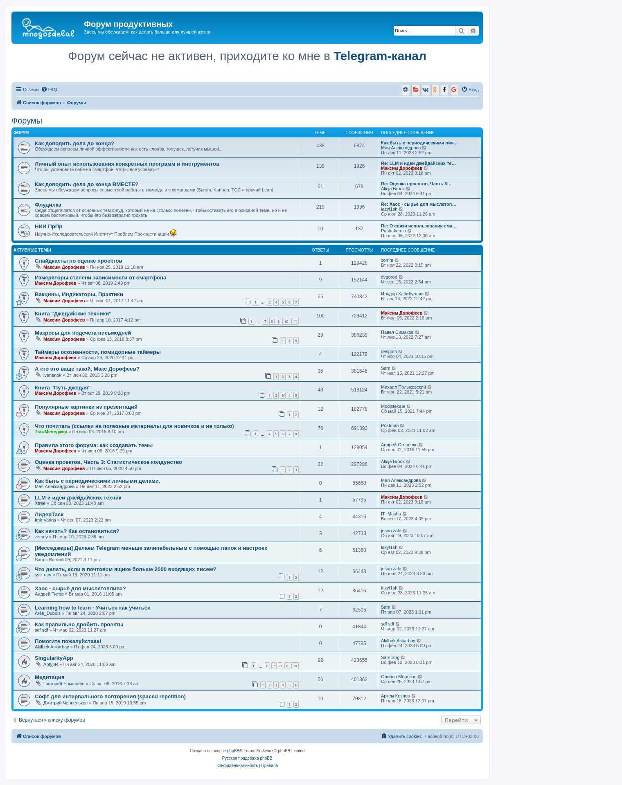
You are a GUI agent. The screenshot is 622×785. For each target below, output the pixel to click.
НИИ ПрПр (48, 226)
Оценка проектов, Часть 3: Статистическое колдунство (108, 462)
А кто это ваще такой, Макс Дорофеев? (87, 369)
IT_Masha (391, 513)
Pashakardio (393, 230)
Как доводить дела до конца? (74, 143)
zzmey (41, 536)
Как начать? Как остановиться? (77, 531)
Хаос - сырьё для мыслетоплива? (80, 588)
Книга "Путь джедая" (63, 388)
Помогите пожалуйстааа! (68, 641)
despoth (389, 351)
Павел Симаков (397, 332)
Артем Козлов (395, 695)
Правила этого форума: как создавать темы (94, 445)
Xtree (40, 503)
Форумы (26, 120)
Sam (385, 368)
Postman (390, 425)
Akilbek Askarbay (52, 646)
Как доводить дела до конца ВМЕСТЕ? (86, 184)
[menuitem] (49, 89)
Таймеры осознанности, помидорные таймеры (98, 352)
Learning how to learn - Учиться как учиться (93, 608)
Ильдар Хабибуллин (402, 293)
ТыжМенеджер (51, 431)
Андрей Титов (49, 594)
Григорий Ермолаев (63, 683)
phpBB (233, 751)
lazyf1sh (389, 209)
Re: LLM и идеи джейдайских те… (418, 163)
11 (295, 321)
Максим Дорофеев (401, 168)
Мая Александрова (401, 147)
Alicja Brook (393, 188)
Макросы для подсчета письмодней (83, 333)
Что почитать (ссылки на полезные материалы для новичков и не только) (134, 426)
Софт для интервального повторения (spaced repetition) (110, 696)
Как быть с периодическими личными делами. (97, 481)
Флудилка (48, 205)
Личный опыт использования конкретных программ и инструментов (127, 164)
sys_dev (43, 574)
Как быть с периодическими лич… (419, 142)
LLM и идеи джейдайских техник (78, 498)
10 (286, 321)
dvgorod (389, 276)
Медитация (50, 677)
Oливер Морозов (399, 676)
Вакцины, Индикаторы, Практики (79, 294)
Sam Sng (390, 657)
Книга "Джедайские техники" (73, 313)
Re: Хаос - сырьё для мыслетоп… (418, 204)
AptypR (50, 664)
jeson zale (391, 530)
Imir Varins (45, 519)
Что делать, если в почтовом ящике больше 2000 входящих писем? (125, 569)
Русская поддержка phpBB (247, 758)
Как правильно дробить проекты (79, 624)
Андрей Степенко (399, 444)
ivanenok (52, 375)
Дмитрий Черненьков (65, 702)
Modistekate (393, 406)
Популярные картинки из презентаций (86, 407)
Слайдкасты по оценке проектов (78, 261)
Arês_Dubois (48, 613)
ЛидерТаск (49, 514)
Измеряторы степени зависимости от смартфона (100, 277)
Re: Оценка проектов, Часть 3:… (417, 183)
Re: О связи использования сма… (419, 225)
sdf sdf (41, 630)
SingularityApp (54, 658)
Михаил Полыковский (403, 387)
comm (387, 260)
